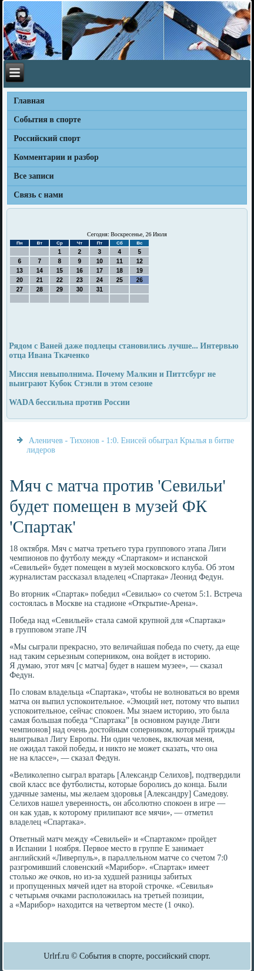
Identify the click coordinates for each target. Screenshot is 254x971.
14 (39, 270)
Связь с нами (38, 194)
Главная (29, 100)
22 (59, 280)
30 (79, 289)
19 (139, 270)
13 (19, 270)
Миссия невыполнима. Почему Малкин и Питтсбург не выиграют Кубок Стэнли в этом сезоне (112, 379)
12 (139, 261)
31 (99, 289)
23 (79, 280)
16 (79, 270)
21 (39, 280)
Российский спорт (47, 138)
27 (19, 289)
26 (139, 280)
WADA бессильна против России (69, 402)
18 (119, 270)
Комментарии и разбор (56, 157)
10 (99, 261)
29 (59, 289)
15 (59, 270)
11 (119, 261)
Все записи (34, 176)
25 (119, 280)
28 (39, 289)
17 (99, 270)
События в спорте (47, 119)
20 (19, 280)
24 (99, 280)
